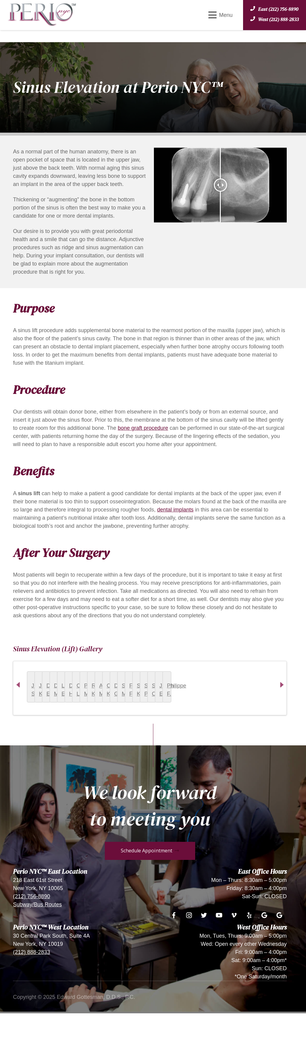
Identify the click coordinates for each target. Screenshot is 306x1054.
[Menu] (220, 15)
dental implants (175, 510)
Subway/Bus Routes (37, 947)
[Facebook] (173, 957)
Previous (22, 711)
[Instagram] (188, 957)
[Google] (264, 957)
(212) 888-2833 (31, 995)
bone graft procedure (143, 428)
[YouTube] (218, 957)
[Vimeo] (234, 957)
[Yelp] (249, 957)
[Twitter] (203, 957)
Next (286, 711)
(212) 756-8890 (31, 939)
